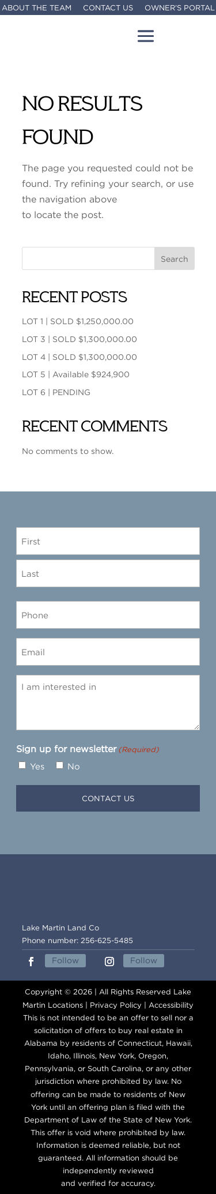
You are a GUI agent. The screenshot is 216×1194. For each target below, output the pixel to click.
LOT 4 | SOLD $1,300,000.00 (79, 356)
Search (174, 258)
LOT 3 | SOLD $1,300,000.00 (79, 339)
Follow (65, 960)
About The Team (36, 7)
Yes (37, 766)
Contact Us (108, 7)
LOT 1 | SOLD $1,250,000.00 (78, 321)
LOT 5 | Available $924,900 (76, 374)
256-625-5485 (107, 940)
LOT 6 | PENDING (56, 392)
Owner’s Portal (180, 7)
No (73, 766)
